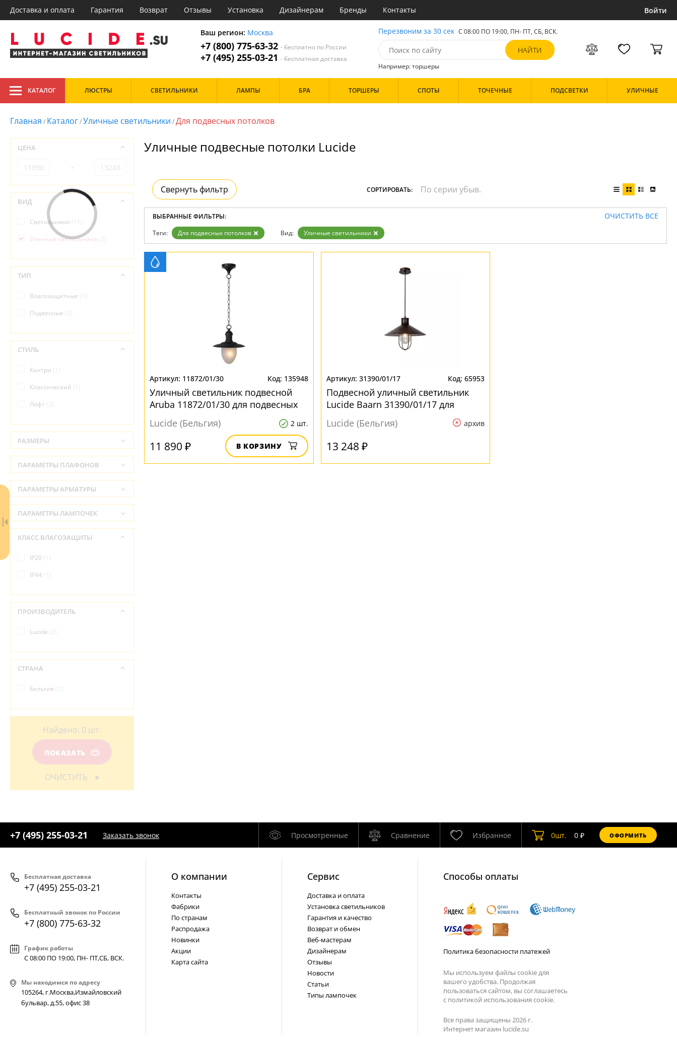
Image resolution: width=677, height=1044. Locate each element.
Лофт (42, 404)
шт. (549, 835)
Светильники (56, 222)
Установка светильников (346, 906)
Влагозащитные (58, 296)
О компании (199, 876)
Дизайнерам (301, 10)
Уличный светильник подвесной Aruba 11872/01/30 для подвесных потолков (224, 398)
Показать (72, 752)
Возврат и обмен (333, 928)
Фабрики (185, 906)
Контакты (399, 10)
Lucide (43, 632)
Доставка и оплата (42, 10)
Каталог (32, 91)
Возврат (154, 10)
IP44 (40, 575)
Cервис (323, 876)
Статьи (318, 984)
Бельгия (46, 688)
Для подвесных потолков (218, 233)
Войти (655, 10)
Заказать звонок (131, 835)
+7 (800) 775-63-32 (273, 46)
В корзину (266, 446)
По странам (189, 917)
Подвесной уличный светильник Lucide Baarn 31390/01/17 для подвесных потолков (397, 398)
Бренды (353, 10)
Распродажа (190, 928)
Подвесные (51, 313)
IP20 (40, 557)
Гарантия (107, 10)
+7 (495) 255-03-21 (273, 57)
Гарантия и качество (339, 917)
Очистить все (631, 216)
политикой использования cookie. (501, 999)
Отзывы (198, 10)
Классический (55, 387)
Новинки (185, 939)
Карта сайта (189, 961)
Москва (260, 33)
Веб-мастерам (329, 939)
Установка (245, 10)
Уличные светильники (127, 120)
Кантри (45, 370)
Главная (26, 120)
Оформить (628, 835)
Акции (181, 950)
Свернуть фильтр (194, 189)
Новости (320, 973)
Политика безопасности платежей (496, 951)
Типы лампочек (332, 995)
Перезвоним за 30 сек (416, 31)
